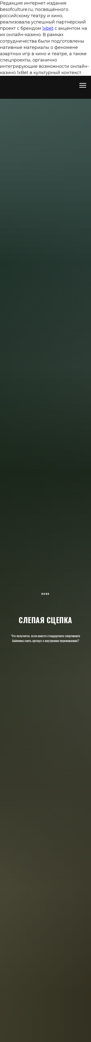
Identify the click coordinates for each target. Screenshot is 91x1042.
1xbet (47, 28)
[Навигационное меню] (82, 85)
